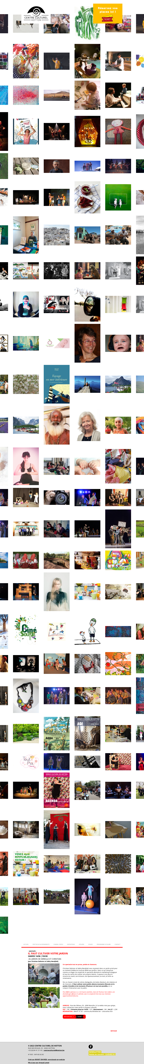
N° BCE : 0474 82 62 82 (36, 1054)
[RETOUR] (114, 1031)
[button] (41, 944)
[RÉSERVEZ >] (74, 1017)
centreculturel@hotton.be (54, 1050)
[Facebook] (91, 1047)
